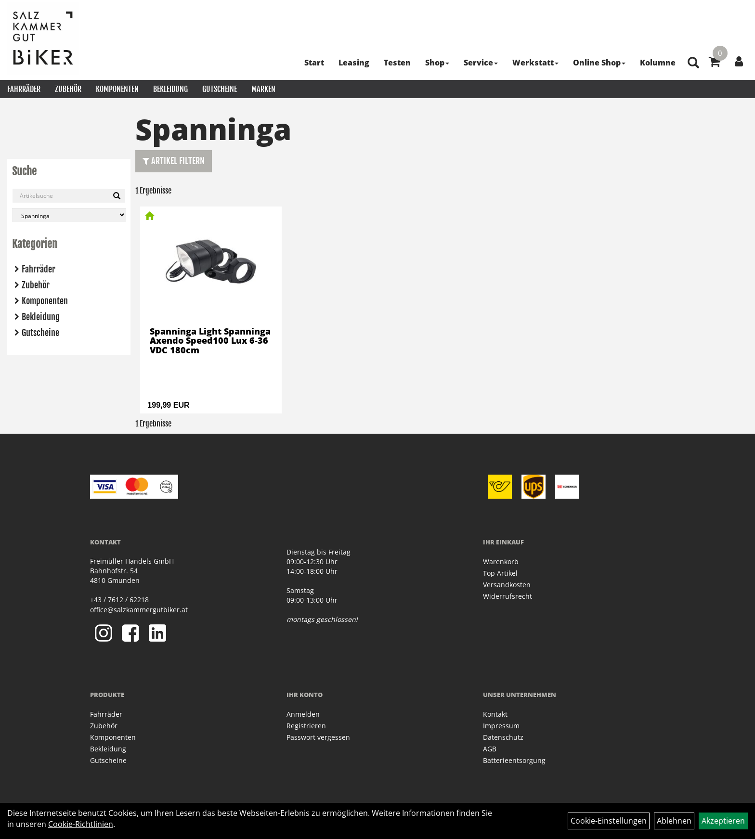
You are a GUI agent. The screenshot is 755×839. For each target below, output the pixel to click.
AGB (489, 748)
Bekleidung (170, 89)
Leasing (353, 62)
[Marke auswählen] (69, 215)
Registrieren (306, 725)
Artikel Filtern (174, 160)
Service (481, 62)
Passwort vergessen (318, 737)
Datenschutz (503, 737)
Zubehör (68, 89)
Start (314, 62)
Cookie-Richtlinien (80, 824)
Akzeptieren (723, 820)
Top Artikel (500, 573)
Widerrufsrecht (507, 596)
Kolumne (658, 62)
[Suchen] (116, 196)
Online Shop (599, 62)
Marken (263, 89)
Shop (437, 62)
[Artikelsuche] (693, 63)
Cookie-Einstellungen (609, 820)
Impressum (501, 725)
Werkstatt (535, 62)
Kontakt (495, 714)
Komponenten (117, 89)
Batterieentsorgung (514, 760)
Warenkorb (501, 561)
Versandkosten (507, 584)
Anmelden (303, 714)
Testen (397, 62)
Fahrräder (23, 89)
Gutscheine (219, 89)
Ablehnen (674, 820)
